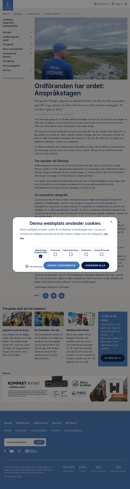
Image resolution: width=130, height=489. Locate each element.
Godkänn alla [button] (95, 265)
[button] (34, 267)
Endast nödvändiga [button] (62, 265)
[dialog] (65, 244)
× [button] (111, 222)
